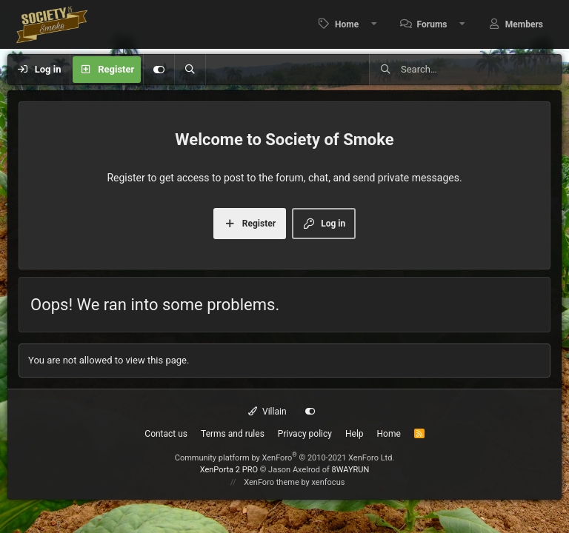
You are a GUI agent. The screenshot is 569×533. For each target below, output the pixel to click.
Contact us (165, 434)
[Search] (189, 69)
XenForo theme (271, 482)
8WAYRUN (351, 470)
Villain (267, 411)
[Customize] (158, 69)
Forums (432, 24)
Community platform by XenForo (285, 458)
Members (524, 24)
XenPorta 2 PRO (229, 470)
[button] (374, 24)
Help (354, 434)
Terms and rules (232, 434)
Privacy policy (305, 434)
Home (347, 24)
